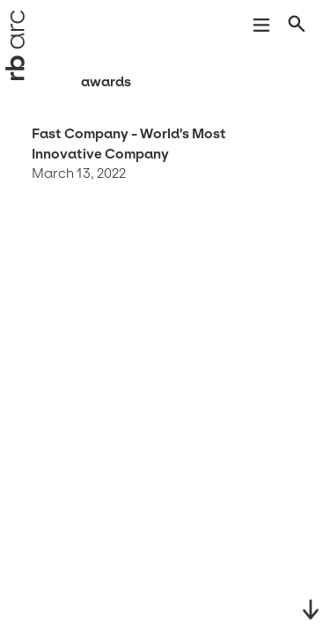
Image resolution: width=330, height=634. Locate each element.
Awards (106, 81)
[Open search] (298, 27)
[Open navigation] (261, 27)
